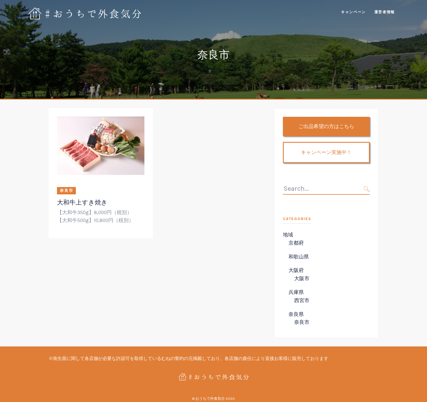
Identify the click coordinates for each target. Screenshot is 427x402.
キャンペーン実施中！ (326, 152)
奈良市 (66, 190)
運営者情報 (384, 12)
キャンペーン (353, 12)
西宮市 (301, 300)
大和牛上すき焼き (82, 202)
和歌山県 (299, 257)
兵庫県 (296, 292)
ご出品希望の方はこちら (326, 126)
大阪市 (301, 278)
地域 (288, 235)
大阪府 (296, 270)
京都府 (296, 243)
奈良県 (296, 314)
